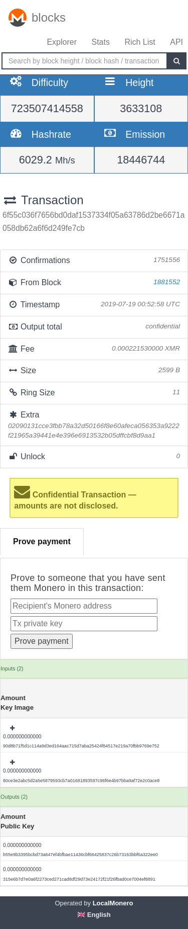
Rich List (139, 42)
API (176, 42)
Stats (100, 42)
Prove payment (42, 541)
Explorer (62, 42)
